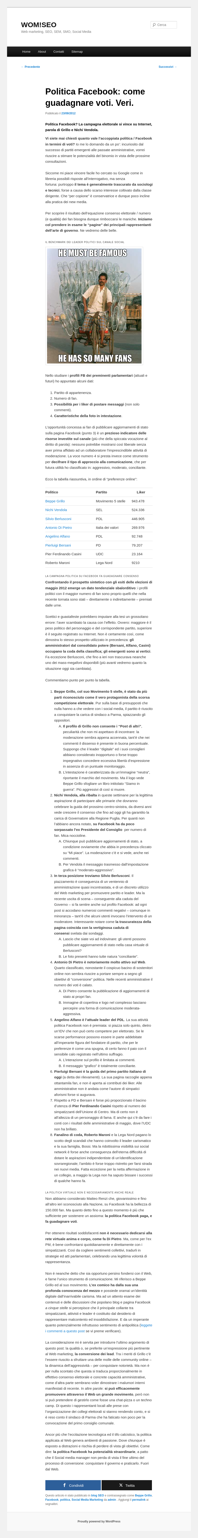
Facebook (52, 1499)
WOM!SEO (38, 25)
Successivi (168, 66)
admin (112, 1499)
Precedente (30, 66)
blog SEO (97, 1495)
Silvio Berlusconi (58, 519)
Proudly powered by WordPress (98, 1521)
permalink (139, 1499)
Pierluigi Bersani (58, 545)
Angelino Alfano (57, 536)
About (42, 51)
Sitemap (77, 51)
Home (26, 51)
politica (65, 1499)
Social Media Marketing (87, 1499)
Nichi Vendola (56, 510)
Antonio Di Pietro (58, 527)
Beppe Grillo (55, 501)
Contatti (58, 51)
